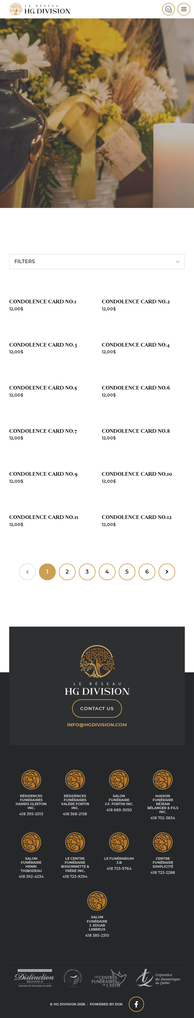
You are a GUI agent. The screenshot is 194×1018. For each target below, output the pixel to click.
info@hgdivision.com (97, 725)
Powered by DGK (106, 1004)
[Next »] (166, 571)
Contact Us (97, 708)
